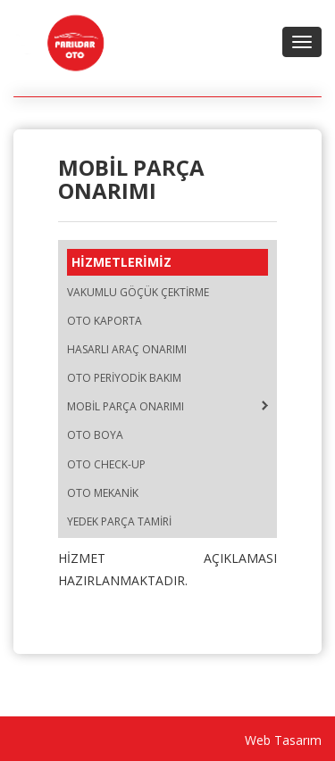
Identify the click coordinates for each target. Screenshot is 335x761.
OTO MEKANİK (102, 492)
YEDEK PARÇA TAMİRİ (119, 521)
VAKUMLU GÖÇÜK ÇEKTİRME (138, 292)
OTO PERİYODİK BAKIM (124, 377)
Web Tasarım (283, 740)
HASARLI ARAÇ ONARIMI (127, 349)
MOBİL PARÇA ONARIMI (125, 406)
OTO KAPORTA (104, 320)
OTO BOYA (95, 435)
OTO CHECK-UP (106, 464)
